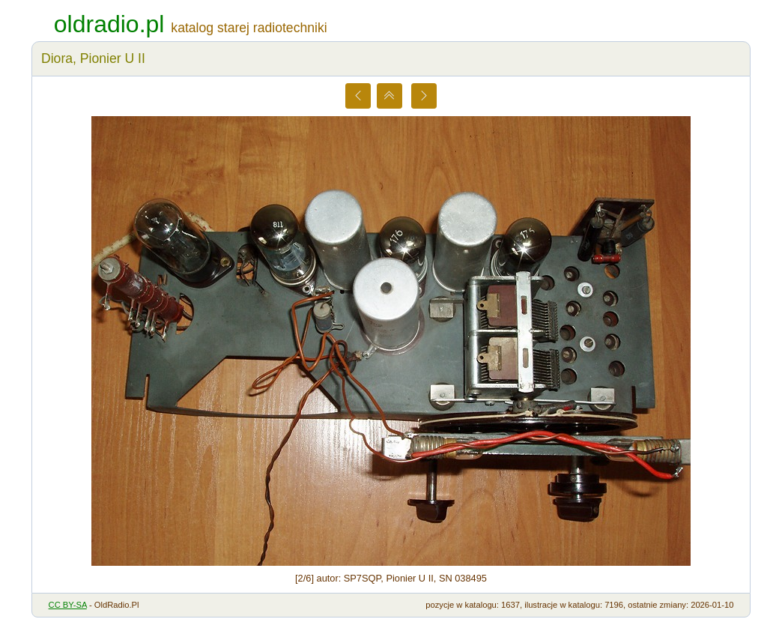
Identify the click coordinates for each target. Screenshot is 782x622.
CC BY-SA (68, 604)
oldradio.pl (109, 23)
